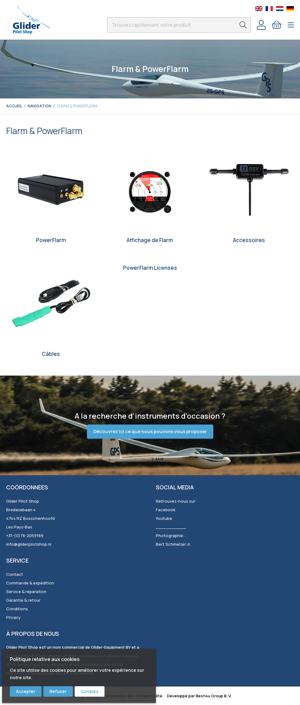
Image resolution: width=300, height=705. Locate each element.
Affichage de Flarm (150, 240)
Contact (14, 574)
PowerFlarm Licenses (150, 267)
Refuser (58, 691)
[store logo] (31, 19)
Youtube (164, 518)
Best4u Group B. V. (213, 696)
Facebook (166, 509)
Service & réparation (26, 591)
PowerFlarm (51, 240)
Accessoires (249, 240)
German (290, 8)
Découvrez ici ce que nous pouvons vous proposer (150, 431)
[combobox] (179, 25)
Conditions (17, 608)
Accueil (14, 106)
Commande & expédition (30, 583)
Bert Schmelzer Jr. (173, 544)
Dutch (279, 8)
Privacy (13, 617)
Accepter (25, 691)
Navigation (39, 106)
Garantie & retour (23, 600)
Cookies (89, 691)
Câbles (51, 353)
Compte (261, 25)
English (258, 8)
